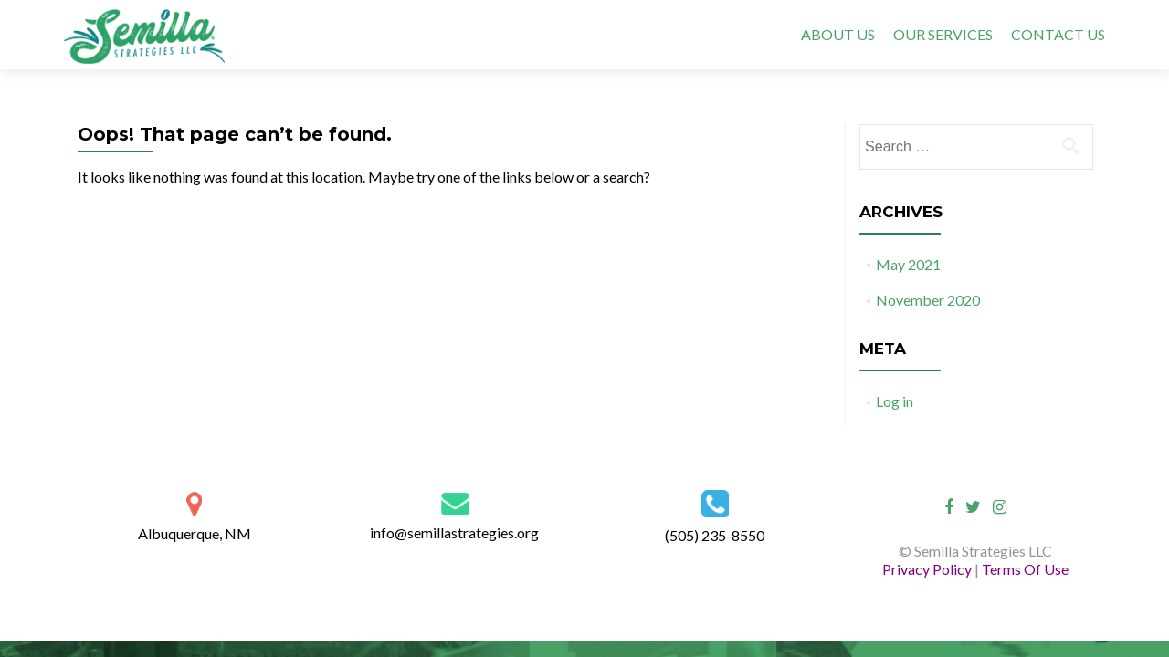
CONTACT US (1058, 34)
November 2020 (928, 299)
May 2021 (908, 264)
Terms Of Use (1025, 569)
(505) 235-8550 (714, 535)
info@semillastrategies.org (454, 532)
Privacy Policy (928, 569)
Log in (894, 401)
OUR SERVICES (943, 34)
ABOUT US (838, 34)
